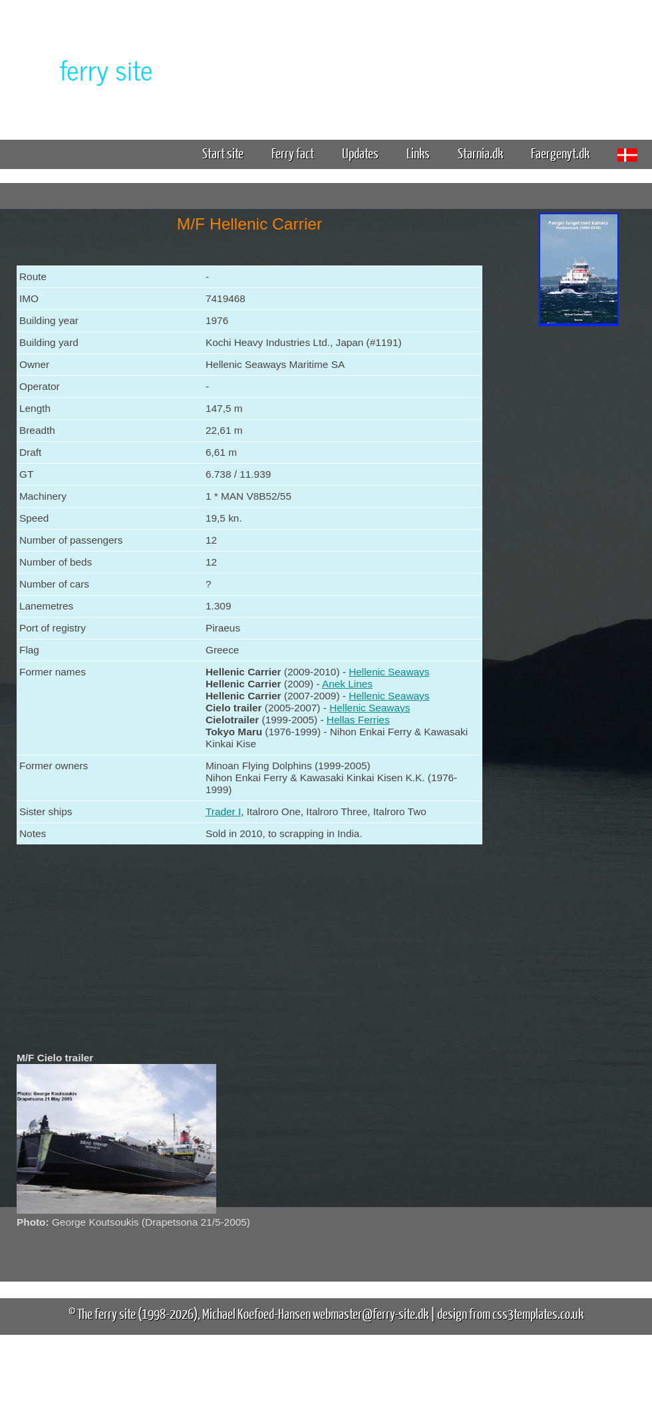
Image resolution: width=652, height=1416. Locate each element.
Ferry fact (297, 152)
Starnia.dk (480, 152)
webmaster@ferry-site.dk (370, 1313)
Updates (360, 152)
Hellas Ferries (358, 719)
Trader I (223, 811)
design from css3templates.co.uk (510, 1313)
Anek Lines (347, 683)
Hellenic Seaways (389, 671)
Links (418, 152)
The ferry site (106, 1313)
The (83, 69)
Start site (223, 152)
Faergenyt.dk (560, 152)
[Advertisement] (579, 537)
